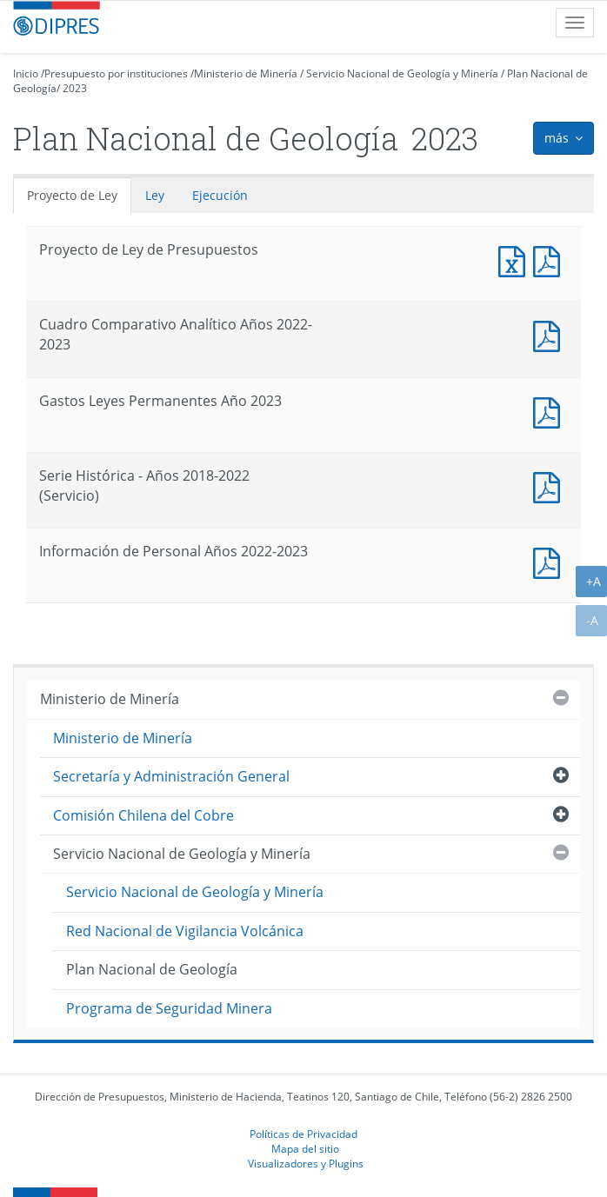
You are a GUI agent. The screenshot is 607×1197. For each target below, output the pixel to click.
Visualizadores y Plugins (306, 1163)
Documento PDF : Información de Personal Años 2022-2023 (550, 561)
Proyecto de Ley (72, 195)
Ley (154, 195)
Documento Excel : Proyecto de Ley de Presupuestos (515, 259)
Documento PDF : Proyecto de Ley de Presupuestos (550, 259)
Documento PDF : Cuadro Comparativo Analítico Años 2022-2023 (550, 334)
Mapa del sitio (305, 1148)
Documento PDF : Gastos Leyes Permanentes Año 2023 (550, 410)
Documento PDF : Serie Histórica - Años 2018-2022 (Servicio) (550, 485)
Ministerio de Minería (245, 73)
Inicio (25, 73)
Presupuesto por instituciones (116, 73)
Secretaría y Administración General (171, 776)
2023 (75, 88)
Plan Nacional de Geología (151, 969)
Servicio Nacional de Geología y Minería (402, 73)
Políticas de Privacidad (303, 1133)
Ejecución (220, 195)
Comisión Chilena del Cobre (143, 815)
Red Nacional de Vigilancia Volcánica (185, 931)
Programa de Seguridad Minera (169, 1008)
